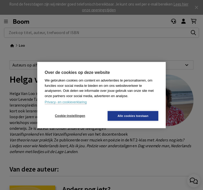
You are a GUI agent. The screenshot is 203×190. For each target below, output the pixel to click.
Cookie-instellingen (70, 116)
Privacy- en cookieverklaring (66, 102)
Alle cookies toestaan (133, 115)
